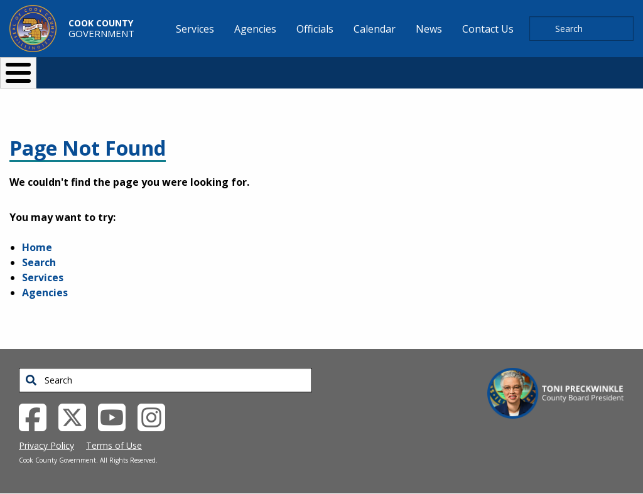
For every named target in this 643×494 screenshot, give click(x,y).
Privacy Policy (46, 445)
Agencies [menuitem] (255, 29)
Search (39, 262)
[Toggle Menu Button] (18, 73)
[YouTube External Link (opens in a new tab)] (116, 416)
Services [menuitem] (195, 29)
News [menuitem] (429, 29)
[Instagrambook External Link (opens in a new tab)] (156, 416)
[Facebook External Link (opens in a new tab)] (37, 416)
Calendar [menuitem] (375, 29)
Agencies (45, 292)
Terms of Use (114, 445)
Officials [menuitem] (314, 29)
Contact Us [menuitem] (488, 29)
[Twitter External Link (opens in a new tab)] (76, 416)
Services (42, 277)
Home (37, 247)
